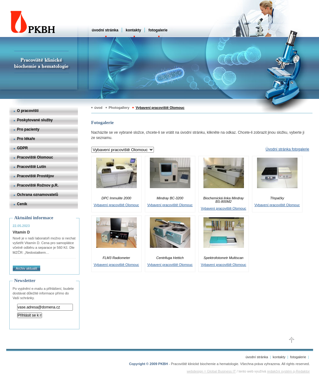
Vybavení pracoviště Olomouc (160, 107)
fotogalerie (157, 30)
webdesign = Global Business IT (211, 371)
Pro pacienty (28, 129)
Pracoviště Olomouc (35, 157)
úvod (98, 107)
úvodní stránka (105, 30)
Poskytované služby (35, 120)
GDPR (22, 148)
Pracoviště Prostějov (35, 176)
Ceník (22, 204)
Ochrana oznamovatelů (37, 194)
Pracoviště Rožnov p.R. (38, 185)
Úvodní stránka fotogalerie (287, 149)
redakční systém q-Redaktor (288, 371)
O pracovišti (28, 111)
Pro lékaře (26, 139)
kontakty (133, 30)
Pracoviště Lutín (31, 166)
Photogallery (119, 107)
